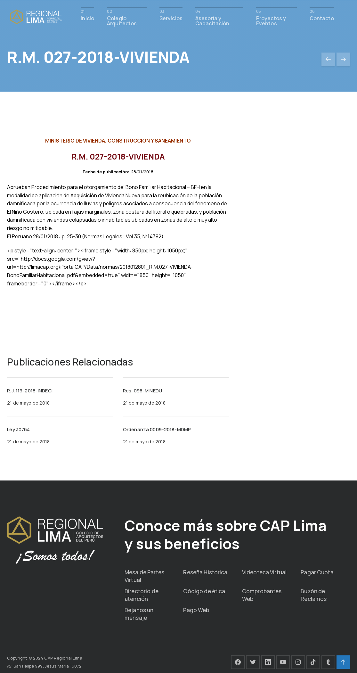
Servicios (171, 18)
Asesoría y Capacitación (212, 20)
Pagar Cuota (317, 571)
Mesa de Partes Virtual (144, 575)
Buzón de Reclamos (314, 594)
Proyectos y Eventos (271, 20)
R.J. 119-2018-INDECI (30, 390)
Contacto (322, 18)
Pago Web (196, 609)
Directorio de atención (141, 594)
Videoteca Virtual (264, 571)
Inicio (87, 18)
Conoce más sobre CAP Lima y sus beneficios (211, 533)
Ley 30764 (18, 429)
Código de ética (204, 590)
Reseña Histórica (205, 571)
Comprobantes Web (262, 594)
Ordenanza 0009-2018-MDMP (157, 429)
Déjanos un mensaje (139, 613)
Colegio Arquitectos (122, 20)
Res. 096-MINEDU (142, 390)
